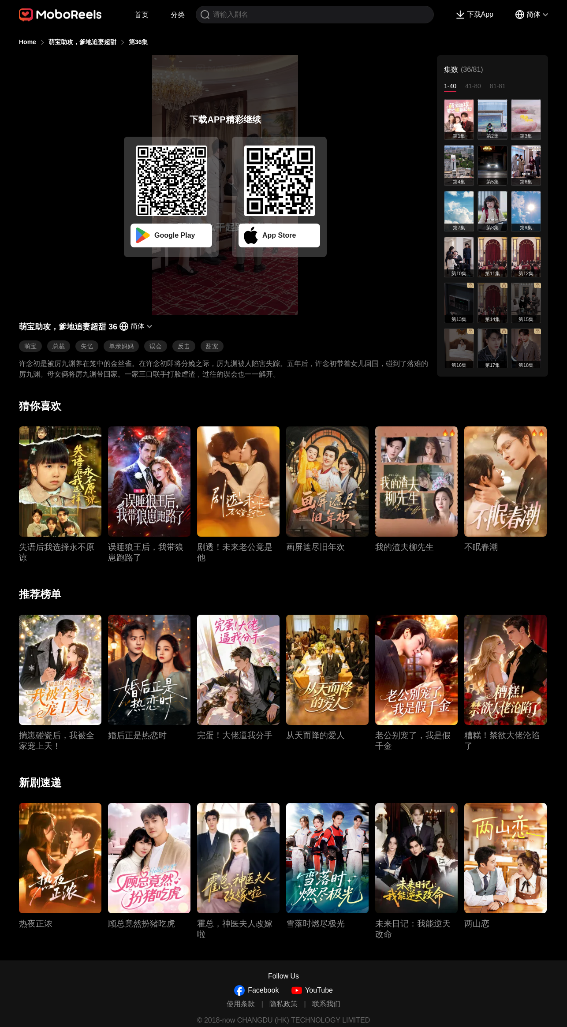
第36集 (138, 41)
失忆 (87, 346)
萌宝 (30, 346)
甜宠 (212, 346)
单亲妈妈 (121, 346)
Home (27, 41)
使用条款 (241, 1004)
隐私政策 (283, 1004)
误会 (155, 346)
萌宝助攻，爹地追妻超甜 (82, 41)
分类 (178, 15)
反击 (184, 346)
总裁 (58, 346)
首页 (141, 15)
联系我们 (326, 1004)
